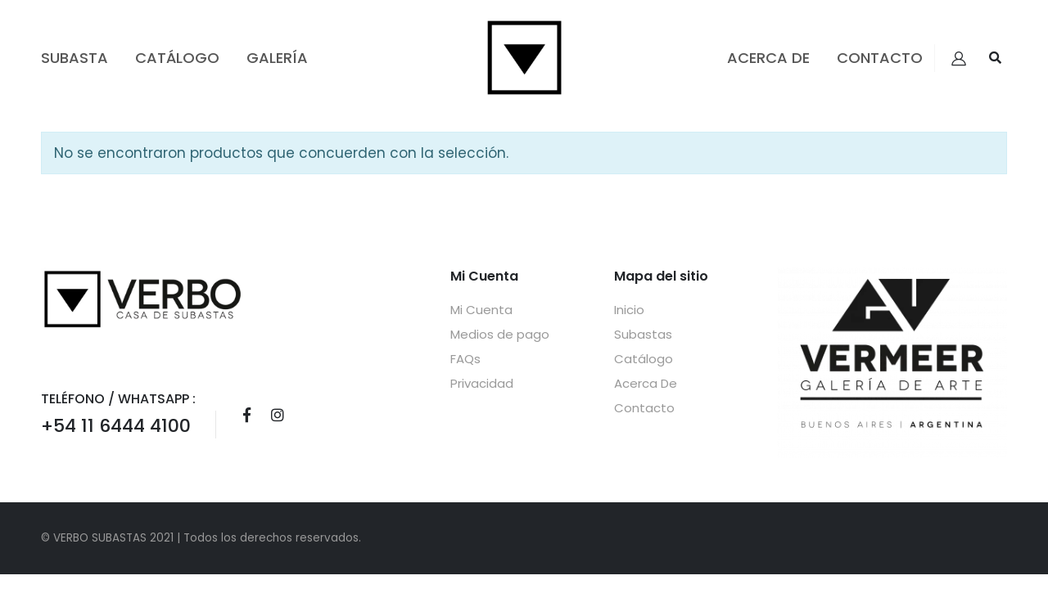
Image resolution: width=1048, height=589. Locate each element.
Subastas (643, 334)
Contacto (880, 57)
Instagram (277, 414)
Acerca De (768, 57)
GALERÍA (277, 57)
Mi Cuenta (481, 309)
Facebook (246, 414)
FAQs (465, 358)
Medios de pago (499, 334)
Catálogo (177, 57)
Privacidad (481, 383)
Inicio (629, 309)
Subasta (74, 57)
